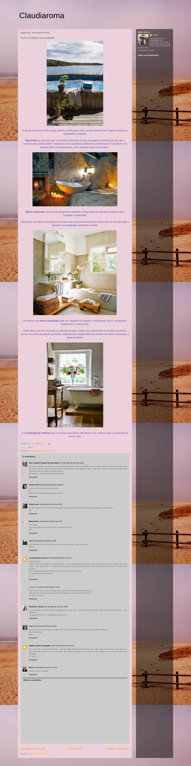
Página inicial (76, 748)
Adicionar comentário (32, 680)
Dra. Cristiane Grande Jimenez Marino (44, 463)
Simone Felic (34, 485)
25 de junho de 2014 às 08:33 (72, 463)
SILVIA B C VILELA (36, 607)
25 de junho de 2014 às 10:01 (50, 504)
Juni (30, 541)
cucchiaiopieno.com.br (38, 558)
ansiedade (35, 451)
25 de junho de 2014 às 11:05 (44, 541)
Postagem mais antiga (117, 748)
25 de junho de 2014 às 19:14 (56, 607)
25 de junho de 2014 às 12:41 (60, 558)
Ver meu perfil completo (146, 50)
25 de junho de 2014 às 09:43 (51, 485)
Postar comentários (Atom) (37, 754)
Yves (31, 626)
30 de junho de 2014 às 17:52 (45, 667)
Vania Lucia (33, 504)
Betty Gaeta (33, 521)
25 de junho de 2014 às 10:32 (50, 521)
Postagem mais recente (33, 748)
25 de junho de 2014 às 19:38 (45, 626)
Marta (31, 667)
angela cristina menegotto (39, 646)
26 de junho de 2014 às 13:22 (62, 646)
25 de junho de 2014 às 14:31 (48, 587)
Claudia (33, 444)
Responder (33, 477)
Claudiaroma (41, 15)
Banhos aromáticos (47, 451)
